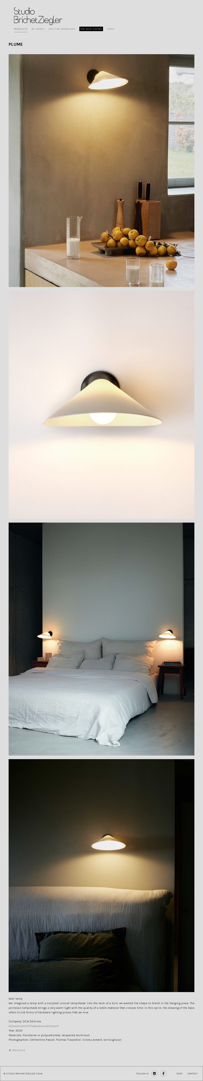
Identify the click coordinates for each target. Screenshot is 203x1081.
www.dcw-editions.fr (45, 1026)
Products (21, 29)
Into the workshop (61, 29)
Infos (111, 29)
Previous (17, 1050)
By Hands (38, 29)
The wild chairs (91, 29)
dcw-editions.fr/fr (20, 1026)
